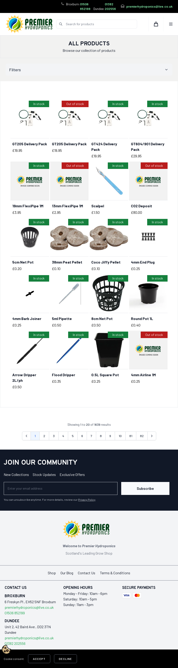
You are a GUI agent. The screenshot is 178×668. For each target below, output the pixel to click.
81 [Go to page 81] (130, 436)
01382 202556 (110, 6)
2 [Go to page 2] (44, 436)
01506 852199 (85, 6)
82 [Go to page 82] (142, 436)
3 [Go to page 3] (54, 436)
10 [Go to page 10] (120, 436)
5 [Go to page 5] (73, 436)
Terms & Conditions (115, 573)
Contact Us (86, 573)
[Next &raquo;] (151, 436)
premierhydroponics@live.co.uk (149, 6)
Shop (52, 573)
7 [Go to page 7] (91, 436)
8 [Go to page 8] (101, 436)
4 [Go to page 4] (63, 436)
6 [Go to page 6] (82, 436)
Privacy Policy (86, 499)
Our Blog (66, 573)
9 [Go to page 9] (110, 436)
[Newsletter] (61, 488)
